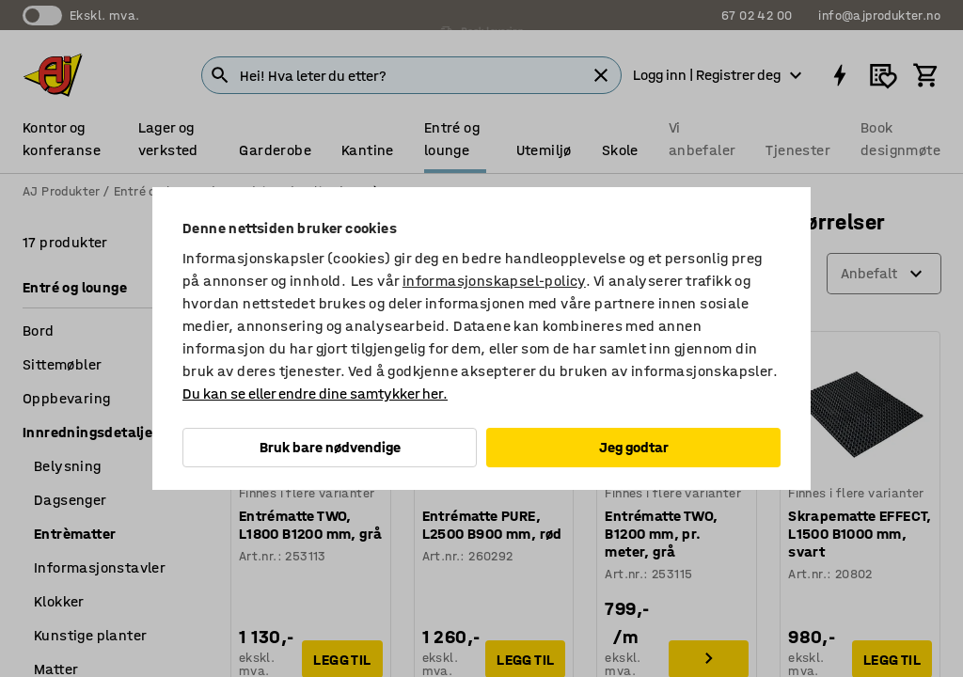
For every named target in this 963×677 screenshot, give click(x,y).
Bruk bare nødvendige (330, 447)
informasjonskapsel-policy (494, 281)
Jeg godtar (634, 447)
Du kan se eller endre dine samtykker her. (315, 393)
